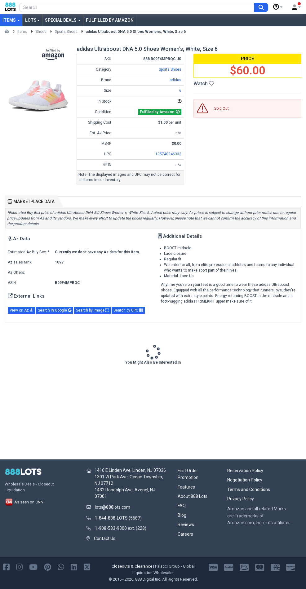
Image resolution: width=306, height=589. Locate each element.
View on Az (21, 310)
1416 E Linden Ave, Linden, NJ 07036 (130, 470)
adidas (175, 80)
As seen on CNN (24, 502)
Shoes (41, 31)
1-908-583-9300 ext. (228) (120, 528)
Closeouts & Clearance (132, 566)
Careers (185, 534)
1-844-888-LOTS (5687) (118, 518)
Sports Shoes (66, 31)
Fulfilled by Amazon (110, 20)
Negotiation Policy (244, 479)
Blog (182, 515)
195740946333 (168, 154)
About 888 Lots (192, 496)
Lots (32, 20)
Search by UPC (128, 310)
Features (186, 487)
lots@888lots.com (112, 507)
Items (11, 20)
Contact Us (104, 538)
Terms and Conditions (248, 489)
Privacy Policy (240, 498)
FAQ (182, 505)
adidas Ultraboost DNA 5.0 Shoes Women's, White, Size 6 (136, 31)
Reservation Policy (245, 470)
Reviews (186, 524)
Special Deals (63, 20)
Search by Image (92, 310)
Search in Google (54, 310)
